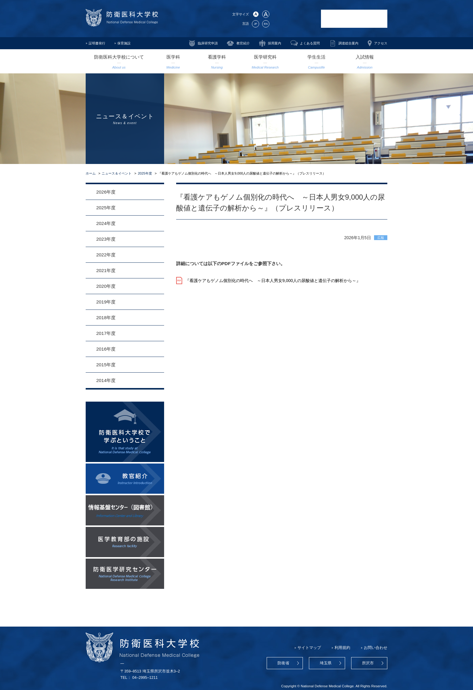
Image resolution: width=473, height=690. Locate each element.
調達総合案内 (348, 43)
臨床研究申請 (208, 43)
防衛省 (283, 663)
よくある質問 (310, 43)
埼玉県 (326, 663)
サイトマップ (309, 648)
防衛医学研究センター (295, 19)
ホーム (91, 173)
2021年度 (106, 270)
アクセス (380, 43)
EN (266, 23)
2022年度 (106, 254)
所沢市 (368, 663)
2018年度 (106, 317)
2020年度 (106, 286)
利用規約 (342, 648)
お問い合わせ (375, 648)
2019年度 (106, 301)
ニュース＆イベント (117, 173)
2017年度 (106, 333)
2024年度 (106, 223)
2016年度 (106, 348)
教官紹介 (243, 43)
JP (255, 23)
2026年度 (106, 191)
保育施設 (124, 43)
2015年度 (106, 364)
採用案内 (274, 43)
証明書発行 (97, 43)
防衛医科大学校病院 (354, 19)
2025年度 (145, 173)
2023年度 (106, 239)
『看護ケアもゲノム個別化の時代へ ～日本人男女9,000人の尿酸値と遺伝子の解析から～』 (272, 280)
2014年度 (106, 380)
